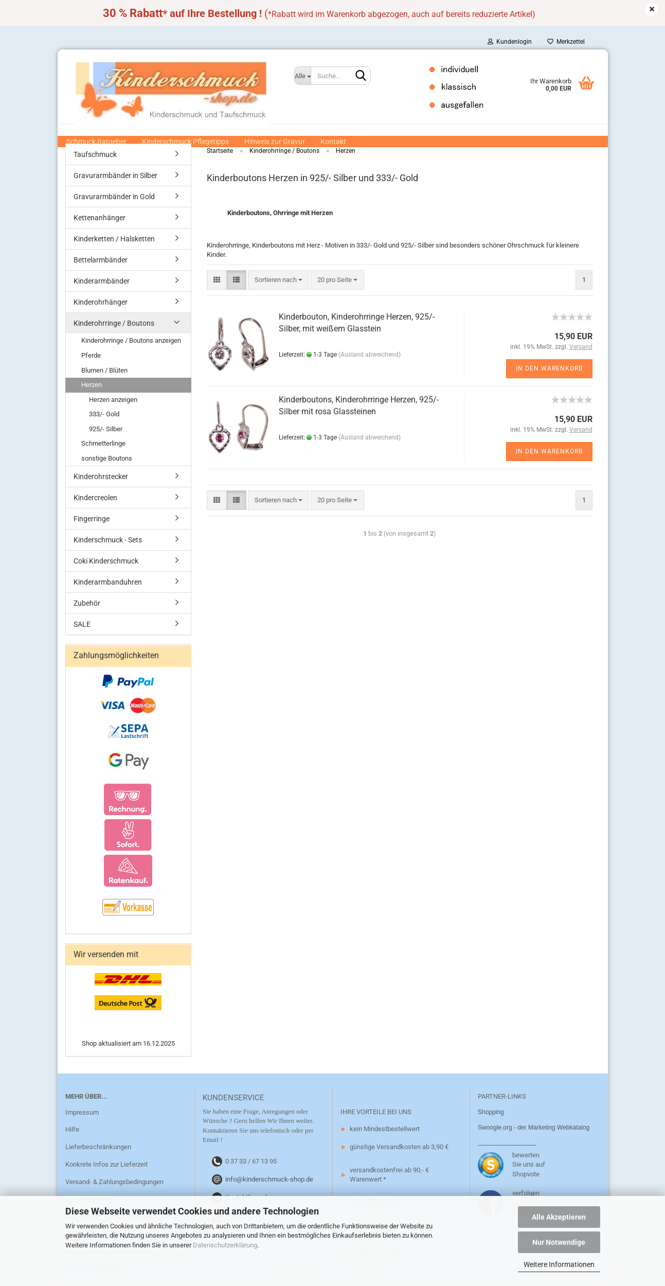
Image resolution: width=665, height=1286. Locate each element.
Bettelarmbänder (101, 261)
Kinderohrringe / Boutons (114, 324)
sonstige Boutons (106, 459)
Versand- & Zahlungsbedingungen (114, 1183)
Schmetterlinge (103, 444)
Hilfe (72, 1130)
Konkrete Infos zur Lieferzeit (106, 1165)
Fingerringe (92, 520)
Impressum (82, 1113)
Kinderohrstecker (101, 477)
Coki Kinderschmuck (106, 562)
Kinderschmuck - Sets (108, 541)
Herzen (91, 386)
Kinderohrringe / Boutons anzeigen (131, 341)
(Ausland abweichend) (369, 355)
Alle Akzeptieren (559, 1217)
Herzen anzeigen (113, 400)
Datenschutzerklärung (225, 1245)
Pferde (91, 356)
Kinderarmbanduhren (108, 583)
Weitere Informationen (559, 1264)
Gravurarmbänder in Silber (115, 176)
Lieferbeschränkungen (98, 1148)
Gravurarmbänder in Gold (114, 197)
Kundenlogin (510, 41)
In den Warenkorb (549, 369)
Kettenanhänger (99, 219)
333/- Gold (104, 415)
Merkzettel (566, 41)
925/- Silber (105, 430)
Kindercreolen (95, 499)
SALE (82, 625)
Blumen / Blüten (104, 371)
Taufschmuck (95, 155)
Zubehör (87, 604)
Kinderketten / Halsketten (114, 240)
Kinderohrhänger (101, 303)
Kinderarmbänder (102, 282)
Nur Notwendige (558, 1242)
